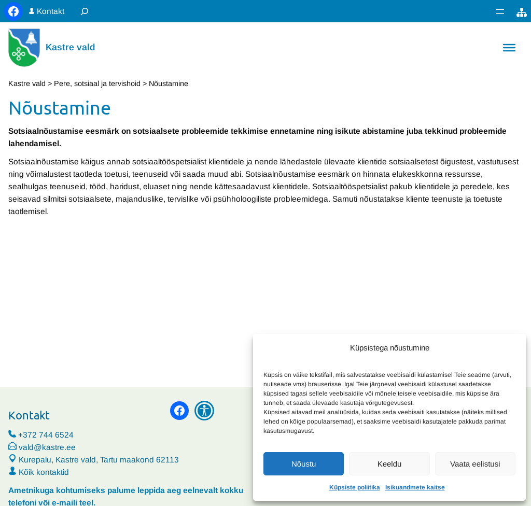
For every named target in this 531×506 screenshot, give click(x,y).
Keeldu (390, 463)
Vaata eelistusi (475, 463)
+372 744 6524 (46, 434)
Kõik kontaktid (44, 472)
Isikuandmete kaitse (415, 487)
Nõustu (303, 463)
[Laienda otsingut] (84, 11)
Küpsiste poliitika (354, 487)
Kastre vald (70, 47)
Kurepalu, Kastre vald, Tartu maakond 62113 (93, 459)
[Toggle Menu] (509, 47)
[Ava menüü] (500, 11)
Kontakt (50, 11)
